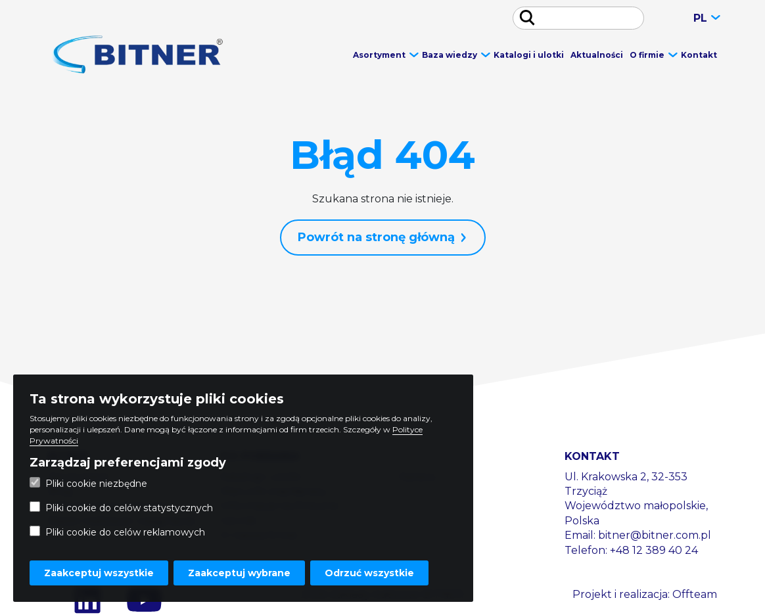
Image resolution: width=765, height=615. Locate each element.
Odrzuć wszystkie (369, 573)
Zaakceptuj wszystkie (99, 573)
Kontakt (699, 55)
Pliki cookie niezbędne (88, 483)
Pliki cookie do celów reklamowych (117, 532)
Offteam (694, 594)
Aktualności (596, 55)
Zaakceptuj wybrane (239, 573)
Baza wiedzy (449, 55)
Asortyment (379, 55)
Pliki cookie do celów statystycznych (121, 507)
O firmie (647, 55)
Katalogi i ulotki (529, 55)
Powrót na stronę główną (376, 237)
